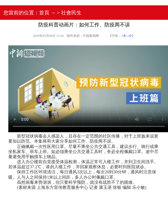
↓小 (129, 36)
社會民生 (71, 12)
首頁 (44, 12)
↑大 (123, 36)
